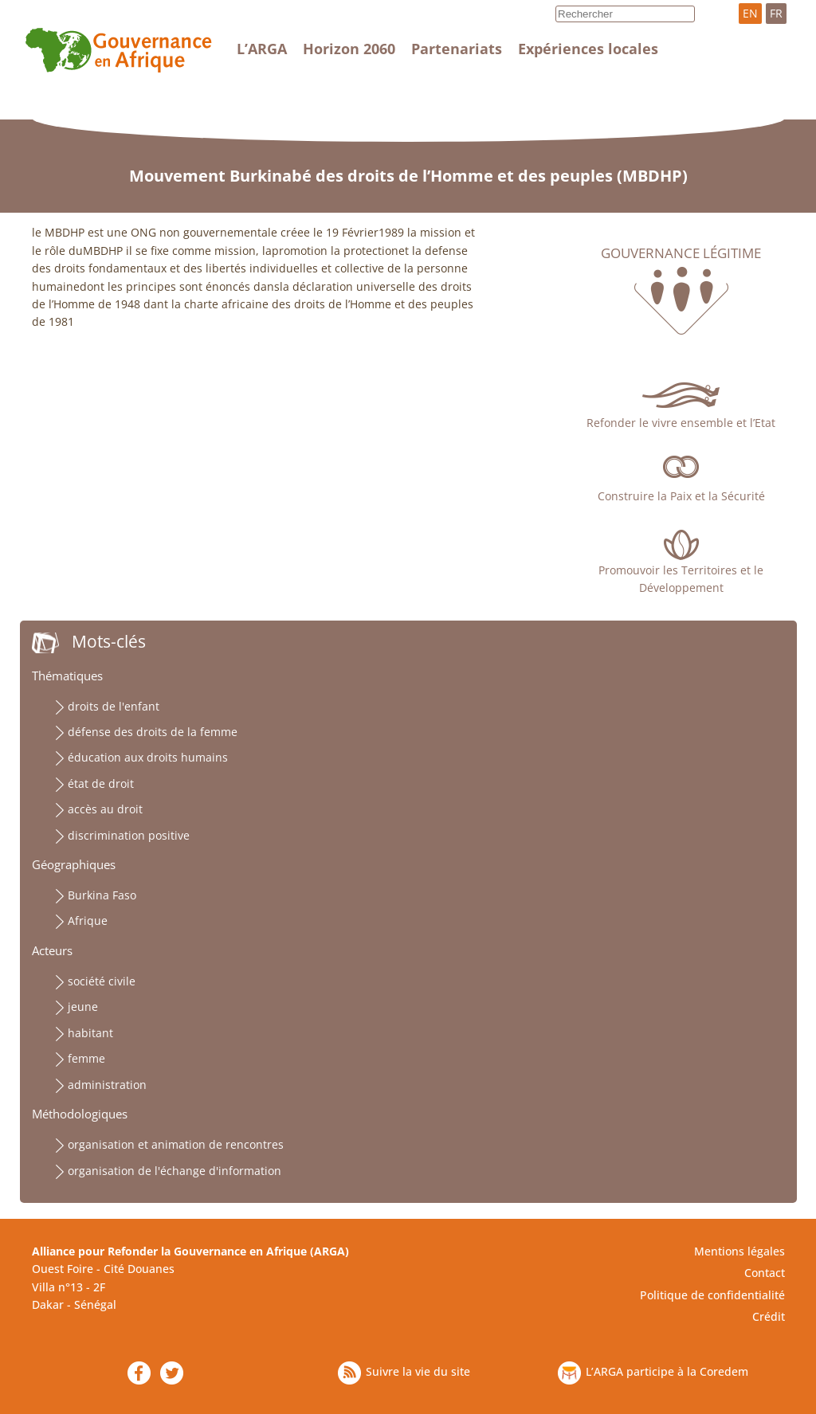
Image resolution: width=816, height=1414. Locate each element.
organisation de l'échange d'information (174, 1170)
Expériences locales (588, 48)
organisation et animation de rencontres (176, 1144)
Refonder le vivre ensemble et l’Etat (680, 422)
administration (107, 1084)
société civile (101, 981)
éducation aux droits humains (148, 757)
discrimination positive (129, 835)
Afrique (88, 920)
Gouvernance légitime (681, 253)
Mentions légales (739, 1251)
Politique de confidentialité (712, 1294)
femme (86, 1058)
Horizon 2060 (349, 48)
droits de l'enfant (113, 706)
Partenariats (456, 48)
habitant (90, 1032)
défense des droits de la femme (152, 731)
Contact (764, 1272)
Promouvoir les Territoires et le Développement (680, 578)
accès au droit (105, 809)
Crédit (768, 1316)
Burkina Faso (102, 895)
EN (750, 13)
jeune (83, 1006)
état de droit (101, 783)
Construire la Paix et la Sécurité (681, 495)
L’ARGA (262, 48)
